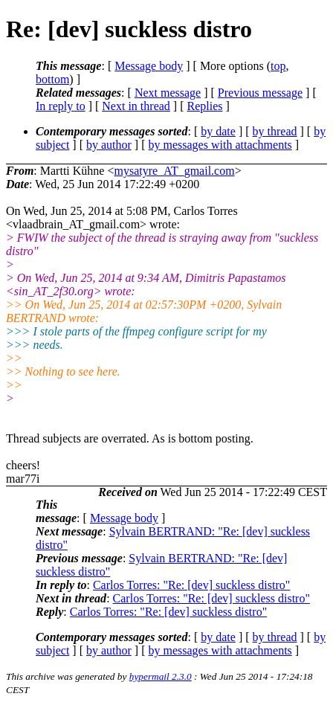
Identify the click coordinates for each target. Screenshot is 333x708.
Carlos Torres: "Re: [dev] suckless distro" (191, 585)
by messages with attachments (220, 144)
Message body (148, 65)
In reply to (60, 106)
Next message (168, 92)
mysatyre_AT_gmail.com (174, 170)
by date (218, 131)
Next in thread (136, 106)
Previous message (260, 92)
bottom (52, 79)
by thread (275, 131)
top (278, 65)
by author (109, 144)
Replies (205, 106)
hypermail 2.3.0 (160, 676)
